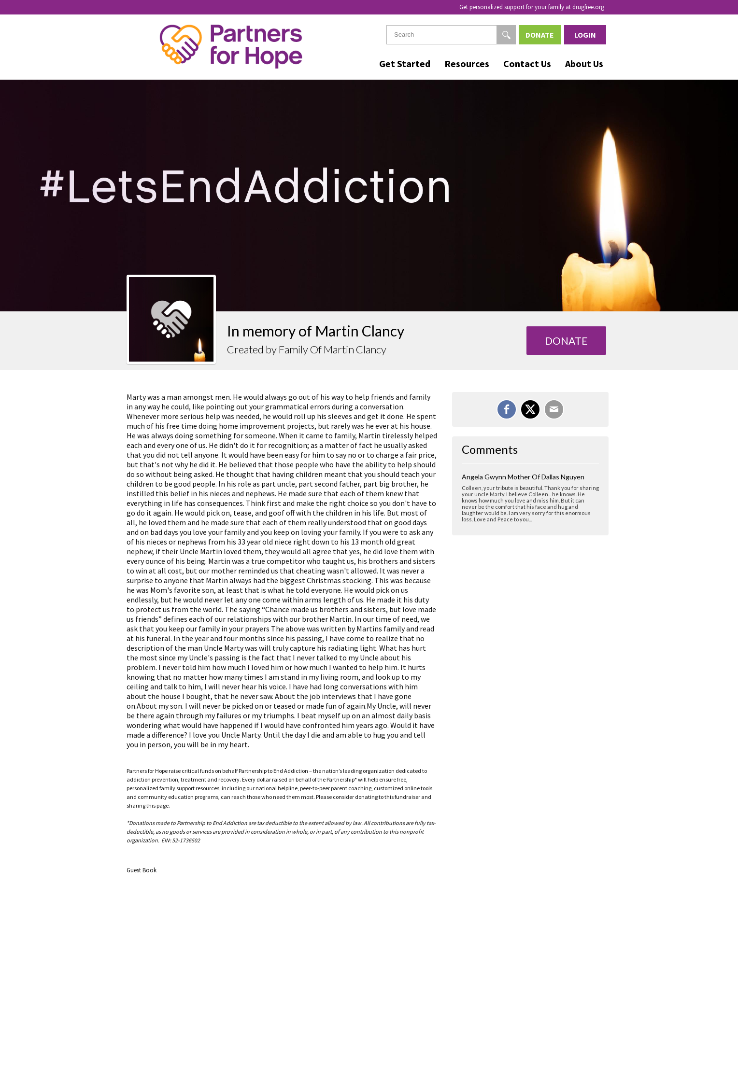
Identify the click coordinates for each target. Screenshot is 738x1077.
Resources (466, 63)
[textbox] (451, 34)
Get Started (404, 63)
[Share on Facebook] (507, 409)
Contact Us (527, 63)
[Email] (554, 409)
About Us (584, 63)
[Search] (506, 34)
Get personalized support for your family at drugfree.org (531, 7)
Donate (539, 35)
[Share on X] (530, 409)
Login (585, 35)
